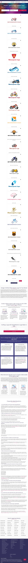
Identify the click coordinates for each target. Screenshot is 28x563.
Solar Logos (22, 530)
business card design (21, 360)
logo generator (22, 409)
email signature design (17, 490)
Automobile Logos (3, 525)
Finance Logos (9, 528)
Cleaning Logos (2, 530)
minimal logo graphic (8, 500)
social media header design (10, 490)
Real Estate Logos (23, 525)
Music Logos (22, 520)
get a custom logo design (9, 414)
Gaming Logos (9, 533)
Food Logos (8, 531)
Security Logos (23, 528)
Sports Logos (22, 533)
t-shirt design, (24, 359)
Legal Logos (15, 528)
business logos (15, 442)
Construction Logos (9, 520)
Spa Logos (22, 531)
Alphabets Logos (3, 523)
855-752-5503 (20, 0)
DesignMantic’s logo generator (15, 426)
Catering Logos (2, 528)
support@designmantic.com (4, 478)
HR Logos (15, 523)
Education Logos (9, 523)
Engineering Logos (9, 525)
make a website (5, 490)
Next (20, 280)
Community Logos (3, 531)
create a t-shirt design (14, 512)
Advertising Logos (3, 520)
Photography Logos (23, 523)
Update (22, 10)
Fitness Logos (9, 530)
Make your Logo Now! (14, 282)
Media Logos (15, 533)
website (20, 511)
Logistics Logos (16, 530)
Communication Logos (3, 533)
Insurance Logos (16, 525)
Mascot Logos (16, 531)
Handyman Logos (16, 520)
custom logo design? (14, 314)
